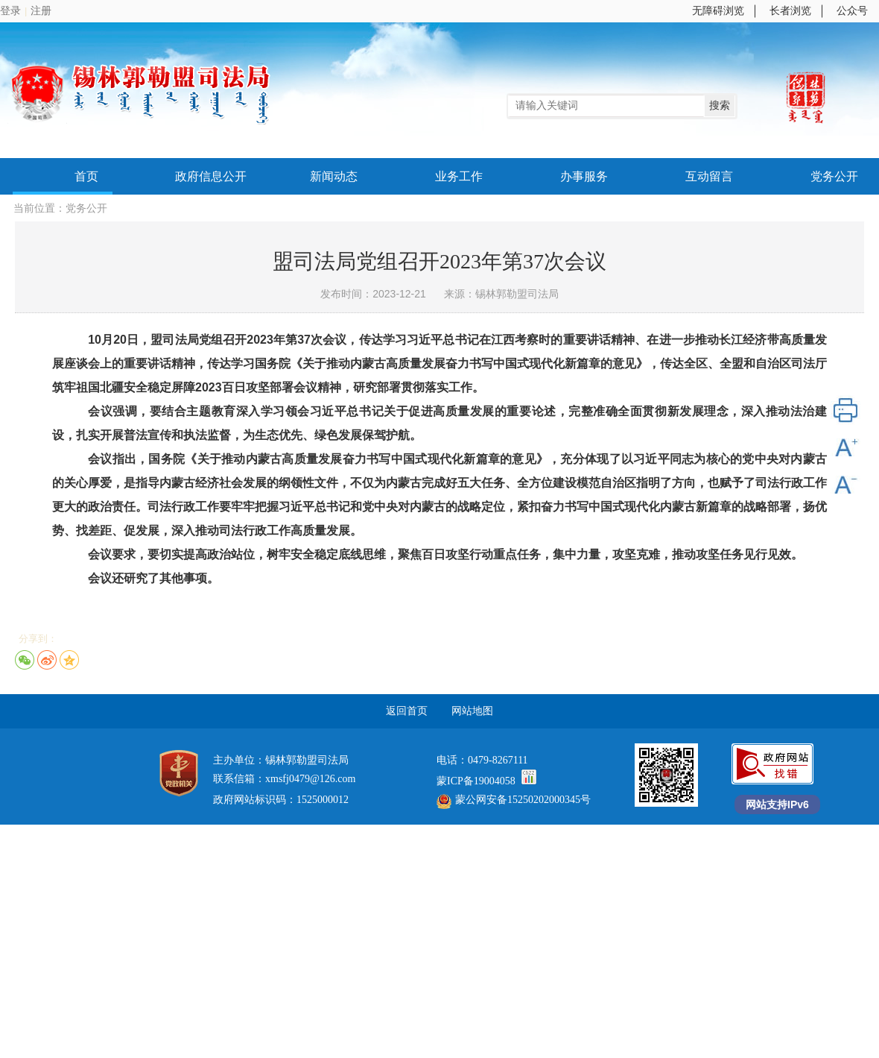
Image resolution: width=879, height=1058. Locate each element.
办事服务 (584, 176)
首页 (86, 176)
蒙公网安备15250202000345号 (514, 799)
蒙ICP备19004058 (477, 781)
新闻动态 (334, 176)
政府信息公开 (211, 176)
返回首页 (407, 711)
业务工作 (459, 176)
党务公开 (834, 176)
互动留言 (709, 176)
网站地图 (472, 711)
